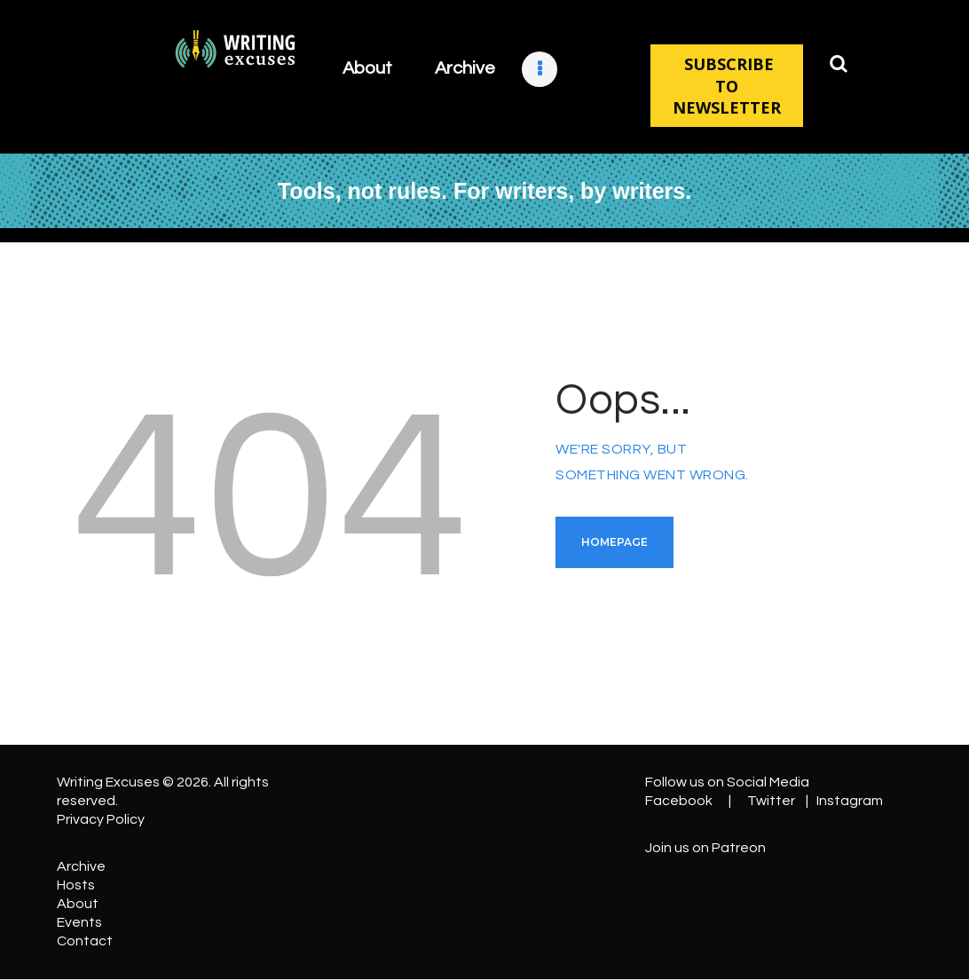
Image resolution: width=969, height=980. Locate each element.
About (77, 904)
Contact (85, 941)
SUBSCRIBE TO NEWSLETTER (727, 85)
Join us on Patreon (705, 848)
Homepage (614, 542)
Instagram (849, 801)
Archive (81, 866)
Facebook (679, 801)
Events (79, 922)
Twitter (771, 801)
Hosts (76, 885)
